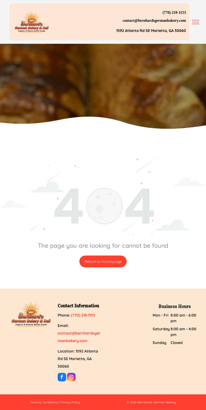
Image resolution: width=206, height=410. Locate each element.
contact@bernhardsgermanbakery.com (154, 20)
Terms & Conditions (43, 402)
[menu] (195, 22)
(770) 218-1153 (174, 12)
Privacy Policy (70, 402)
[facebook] (62, 378)
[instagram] (71, 378)
